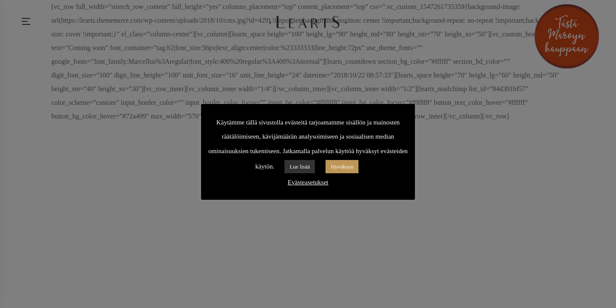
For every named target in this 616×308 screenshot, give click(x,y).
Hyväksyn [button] (342, 166)
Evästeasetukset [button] (308, 182)
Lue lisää (300, 166)
